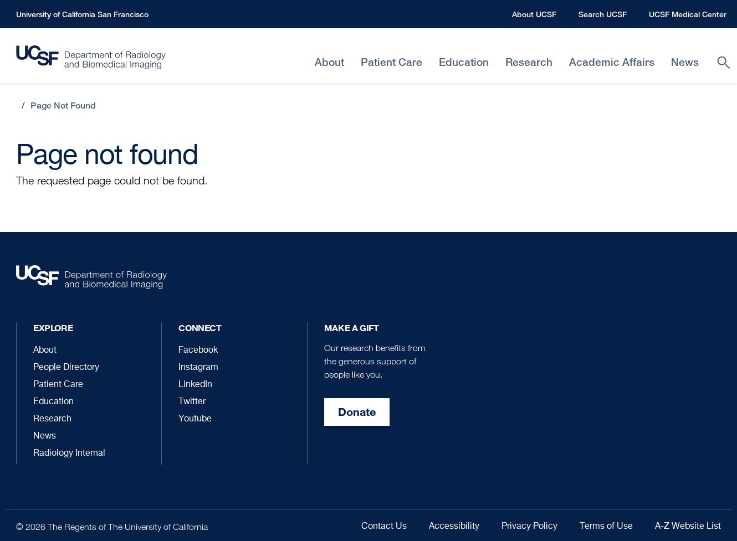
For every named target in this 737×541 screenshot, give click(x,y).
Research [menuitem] (528, 62)
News (44, 436)
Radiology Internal (69, 453)
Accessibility (454, 526)
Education (53, 402)
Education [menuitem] (464, 62)
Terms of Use (606, 526)
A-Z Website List (688, 526)
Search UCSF (603, 14)
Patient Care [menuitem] (391, 62)
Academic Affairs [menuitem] (611, 62)
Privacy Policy (529, 526)
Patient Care (58, 384)
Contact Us (384, 526)
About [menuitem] (329, 62)
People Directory (66, 367)
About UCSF (534, 14)
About (45, 350)
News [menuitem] (685, 62)
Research (52, 419)
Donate (357, 412)
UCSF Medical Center (687, 14)
